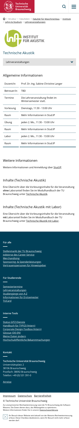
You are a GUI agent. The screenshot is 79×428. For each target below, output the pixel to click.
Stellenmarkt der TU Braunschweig (22, 251)
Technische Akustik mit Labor (42, 221)
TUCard (7, 300)
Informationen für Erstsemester (21, 297)
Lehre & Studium (13, 22)
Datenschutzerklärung (49, 410)
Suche (64, 6)
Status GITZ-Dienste (14, 322)
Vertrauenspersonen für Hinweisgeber (24, 265)
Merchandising (11, 258)
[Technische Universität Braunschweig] (4, 19)
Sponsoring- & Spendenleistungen (22, 261)
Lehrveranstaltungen (35, 22)
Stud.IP (57, 167)
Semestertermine (13, 286)
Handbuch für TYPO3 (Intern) (19, 325)
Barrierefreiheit (42, 395)
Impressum (9, 395)
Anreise (7, 381)
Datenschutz (25, 395)
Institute (67, 19)
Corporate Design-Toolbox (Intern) (22, 329)
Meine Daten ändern (14, 336)
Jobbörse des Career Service (18, 254)
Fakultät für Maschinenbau (46, 19)
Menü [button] (74, 6)
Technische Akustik (36, 194)
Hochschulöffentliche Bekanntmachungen (26, 340)
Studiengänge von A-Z (15, 293)
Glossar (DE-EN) (12, 332)
